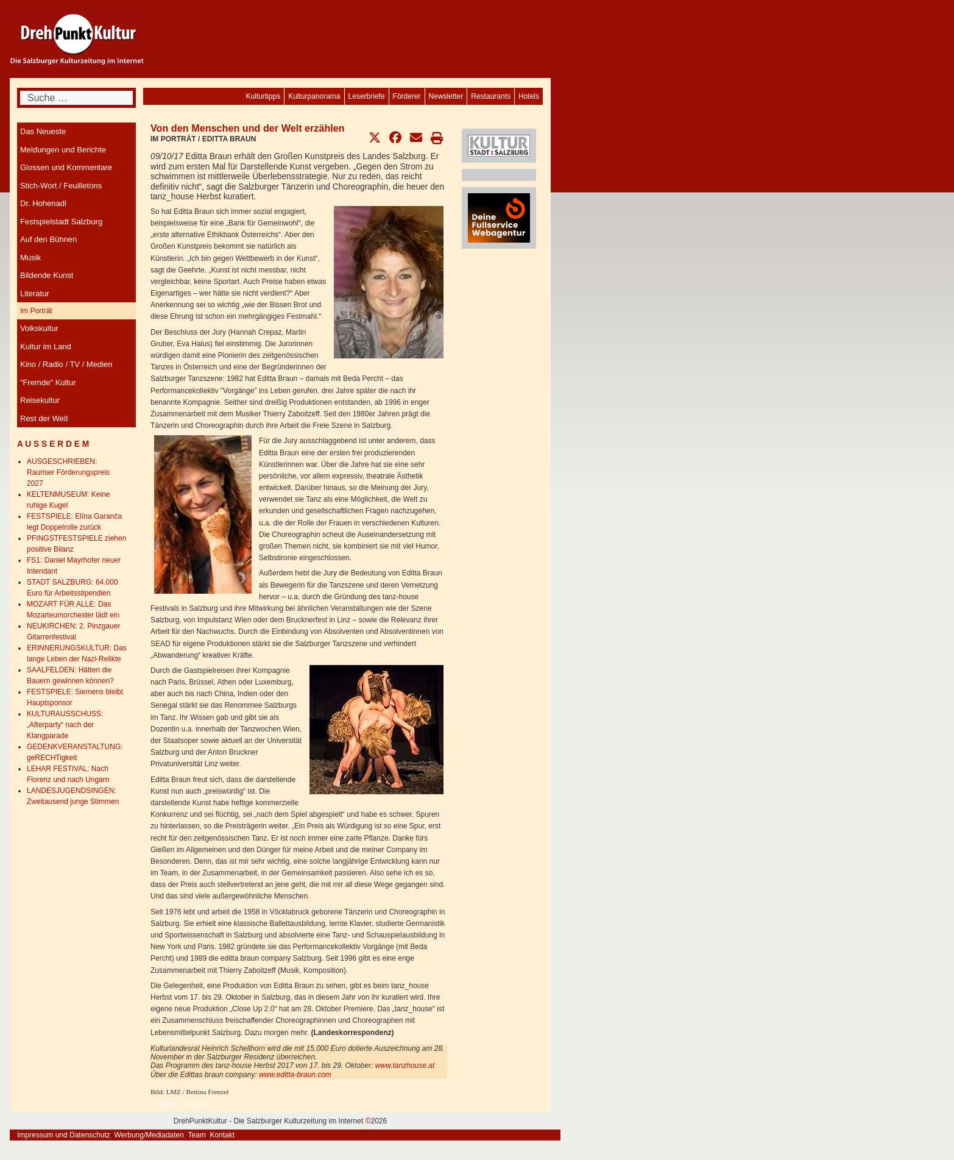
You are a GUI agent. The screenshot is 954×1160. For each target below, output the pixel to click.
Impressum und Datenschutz (63, 1135)
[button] (375, 138)
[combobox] (76, 98)
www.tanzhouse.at (406, 1065)
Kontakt (222, 1135)
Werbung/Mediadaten (149, 1135)
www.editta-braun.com (295, 1074)
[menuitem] (529, 96)
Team (196, 1135)
